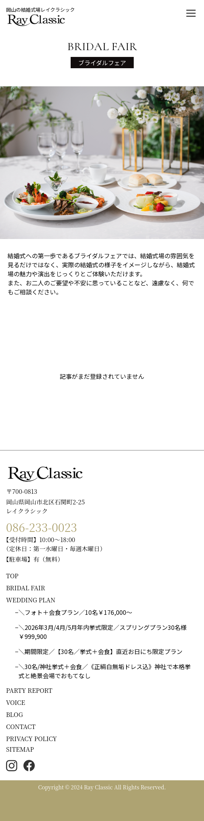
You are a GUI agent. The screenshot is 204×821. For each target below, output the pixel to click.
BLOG (14, 714)
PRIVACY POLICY (31, 738)
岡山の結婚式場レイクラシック (40, 9)
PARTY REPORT (29, 690)
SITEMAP (20, 749)
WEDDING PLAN (31, 600)
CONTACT (21, 726)
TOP (12, 575)
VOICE (15, 702)
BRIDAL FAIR (25, 588)
